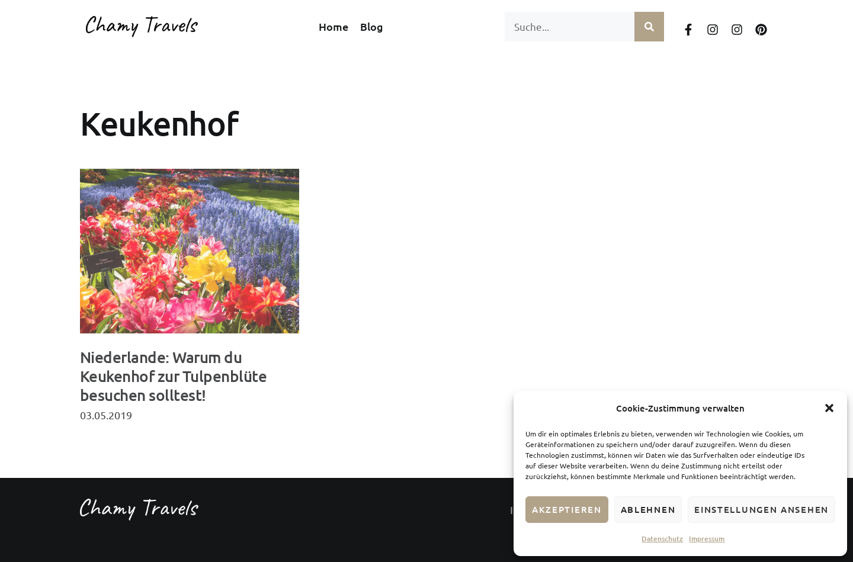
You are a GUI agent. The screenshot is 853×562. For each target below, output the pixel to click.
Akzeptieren (567, 509)
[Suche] (649, 26)
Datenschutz (662, 539)
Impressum (706, 539)
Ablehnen (648, 509)
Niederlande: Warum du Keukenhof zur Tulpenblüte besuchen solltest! (173, 375)
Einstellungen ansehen (761, 509)
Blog (371, 26)
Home (333, 26)
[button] (829, 408)
